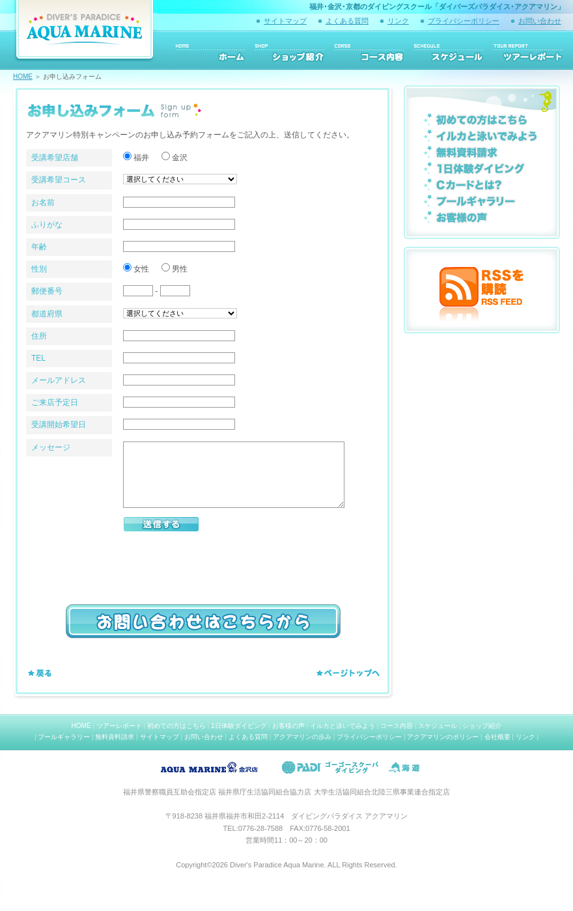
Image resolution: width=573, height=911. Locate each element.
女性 (137, 268)
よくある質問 (347, 21)
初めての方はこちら (176, 725)
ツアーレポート (119, 725)
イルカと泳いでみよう (342, 725)
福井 (137, 157)
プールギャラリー (64, 736)
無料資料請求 (114, 736)
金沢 (175, 157)
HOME (23, 76)
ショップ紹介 (481, 725)
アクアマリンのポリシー (443, 736)
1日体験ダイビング (239, 725)
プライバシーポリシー (463, 21)
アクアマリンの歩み (302, 736)
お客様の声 (288, 725)
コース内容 (396, 725)
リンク (398, 21)
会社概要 (497, 736)
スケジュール (437, 725)
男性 (174, 268)
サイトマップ (285, 21)
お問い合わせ (539, 21)
